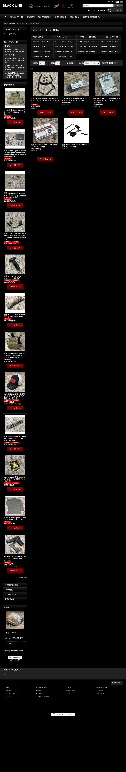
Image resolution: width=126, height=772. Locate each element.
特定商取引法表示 (11, 585)
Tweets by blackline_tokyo (13, 651)
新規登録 (102, 10)
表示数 (35, 63)
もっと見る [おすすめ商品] (23, 577)
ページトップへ (118, 682)
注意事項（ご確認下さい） (44, 696)
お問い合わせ (10, 599)
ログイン (92, 10)
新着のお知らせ (71, 690)
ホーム (8, 687)
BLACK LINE (12, 5)
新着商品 (38, 690)
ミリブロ (69, 687)
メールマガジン (10, 594)
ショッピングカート (12, 693)
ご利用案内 (9, 590)
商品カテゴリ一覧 (41, 687)
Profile (8, 643)
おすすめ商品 (40, 693)
